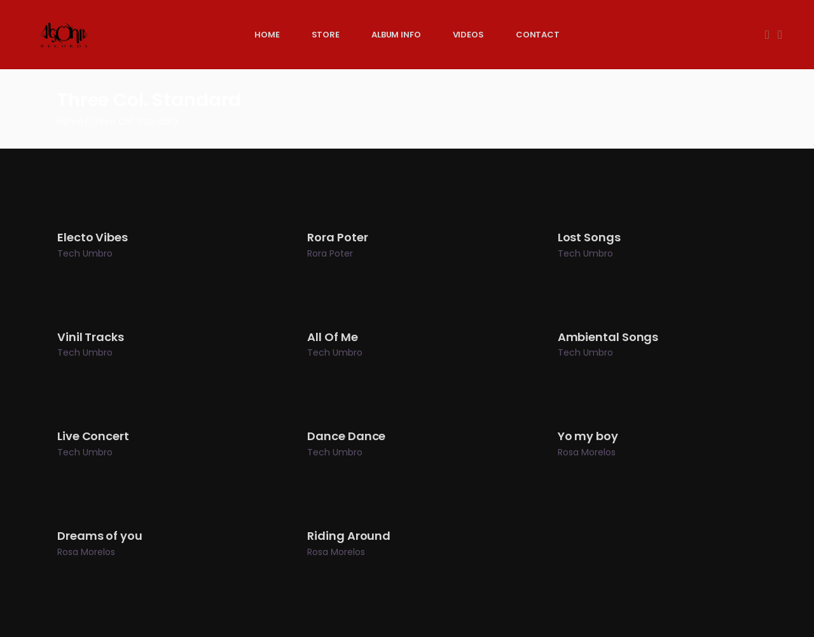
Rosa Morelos (587, 452)
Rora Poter (330, 253)
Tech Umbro (85, 253)
